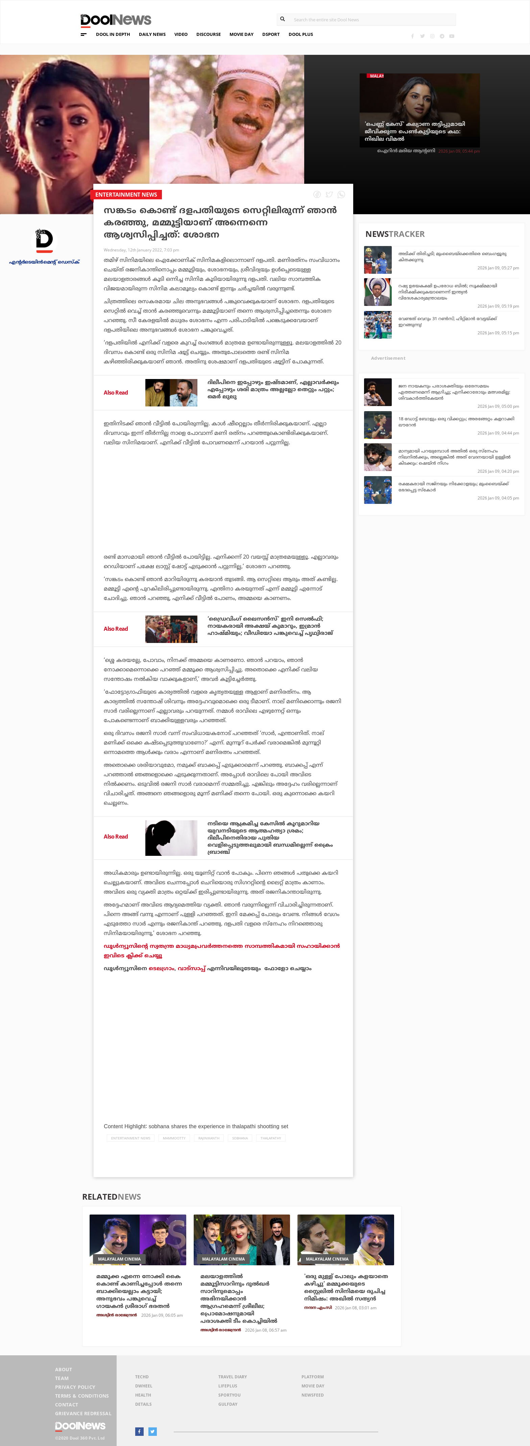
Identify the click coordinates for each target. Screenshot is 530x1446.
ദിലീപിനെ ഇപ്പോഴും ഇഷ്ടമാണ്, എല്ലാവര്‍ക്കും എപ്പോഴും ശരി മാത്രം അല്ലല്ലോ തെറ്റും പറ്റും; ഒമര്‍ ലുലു (273, 389)
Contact (66, 1404)
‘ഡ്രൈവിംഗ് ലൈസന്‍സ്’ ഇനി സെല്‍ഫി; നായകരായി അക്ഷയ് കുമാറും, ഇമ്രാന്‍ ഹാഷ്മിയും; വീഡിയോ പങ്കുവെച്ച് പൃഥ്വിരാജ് (270, 626)
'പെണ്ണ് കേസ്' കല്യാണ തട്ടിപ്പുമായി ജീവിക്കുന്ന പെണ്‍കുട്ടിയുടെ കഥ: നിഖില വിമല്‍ (415, 131)
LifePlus (227, 1386)
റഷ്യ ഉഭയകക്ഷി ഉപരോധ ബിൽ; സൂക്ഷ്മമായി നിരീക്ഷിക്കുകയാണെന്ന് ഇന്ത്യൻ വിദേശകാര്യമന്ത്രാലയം (448, 292)
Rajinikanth (208, 1138)
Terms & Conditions (82, 1396)
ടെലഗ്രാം (161, 968)
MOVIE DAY (242, 34)
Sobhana (240, 1138)
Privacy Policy (75, 1387)
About (63, 1369)
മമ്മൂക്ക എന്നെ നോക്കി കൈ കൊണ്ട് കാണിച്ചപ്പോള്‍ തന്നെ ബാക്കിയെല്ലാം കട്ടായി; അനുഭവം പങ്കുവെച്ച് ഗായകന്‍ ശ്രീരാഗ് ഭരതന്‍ (139, 1291)
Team (62, 1378)
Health (143, 1395)
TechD (142, 1377)
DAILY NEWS (152, 34)
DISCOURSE (208, 34)
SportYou (229, 1395)
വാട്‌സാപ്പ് (192, 968)
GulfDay (227, 1404)
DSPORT (271, 34)
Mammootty (174, 1138)
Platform (313, 1377)
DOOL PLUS (301, 34)
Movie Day (313, 1386)
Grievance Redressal (83, 1413)
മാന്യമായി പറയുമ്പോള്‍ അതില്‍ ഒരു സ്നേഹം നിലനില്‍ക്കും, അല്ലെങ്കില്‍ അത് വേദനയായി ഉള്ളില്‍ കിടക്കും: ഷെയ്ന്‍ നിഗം (455, 457)
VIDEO (181, 34)
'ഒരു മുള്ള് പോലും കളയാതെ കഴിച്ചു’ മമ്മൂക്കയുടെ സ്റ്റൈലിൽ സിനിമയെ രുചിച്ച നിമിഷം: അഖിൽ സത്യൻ (346, 1288)
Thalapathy (271, 1138)
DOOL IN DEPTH (113, 34)
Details (143, 1404)
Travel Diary (232, 1377)
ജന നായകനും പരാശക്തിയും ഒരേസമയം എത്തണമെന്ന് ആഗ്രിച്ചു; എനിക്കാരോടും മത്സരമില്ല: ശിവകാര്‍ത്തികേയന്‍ (454, 392)
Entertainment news (130, 1138)
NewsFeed (313, 1395)
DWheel (143, 1386)
